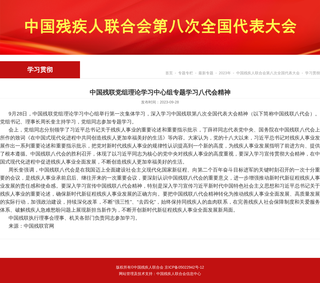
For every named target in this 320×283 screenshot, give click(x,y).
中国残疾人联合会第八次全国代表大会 (268, 73)
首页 (169, 73)
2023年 (225, 73)
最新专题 (205, 73)
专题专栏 (185, 73)
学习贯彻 (312, 73)
